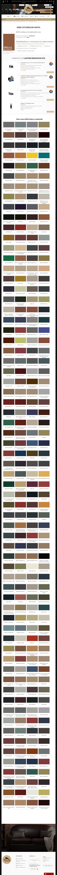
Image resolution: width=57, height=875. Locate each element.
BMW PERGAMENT (32, 601)
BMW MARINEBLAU (8, 519)
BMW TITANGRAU (44, 755)
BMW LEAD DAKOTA (44, 468)
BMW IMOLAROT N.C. (9, 406)
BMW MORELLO (21, 540)
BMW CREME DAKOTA (20, 273)
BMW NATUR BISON (44, 550)
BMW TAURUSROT (44, 745)
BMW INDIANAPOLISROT (44, 406)
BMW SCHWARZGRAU (9, 694)
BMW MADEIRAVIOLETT (32, 499)
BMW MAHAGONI (32, 509)
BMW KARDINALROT (44, 416)
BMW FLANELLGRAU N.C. (32, 334)
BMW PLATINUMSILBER (8, 632)
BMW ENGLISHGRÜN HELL (44, 314)
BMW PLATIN (44, 622)
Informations (42, 16)
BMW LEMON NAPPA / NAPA (44, 478)
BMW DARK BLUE (9, 293)
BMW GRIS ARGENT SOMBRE (44, 375)
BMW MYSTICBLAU (20, 550)
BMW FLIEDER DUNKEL (44, 334)
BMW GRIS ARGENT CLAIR (32, 375)
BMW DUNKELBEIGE (32, 293)
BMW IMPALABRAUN (32, 406)
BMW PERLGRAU (32, 612)
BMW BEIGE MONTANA (44, 180)
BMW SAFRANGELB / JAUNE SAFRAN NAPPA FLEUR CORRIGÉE (32, 654)
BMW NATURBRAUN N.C (20, 560)
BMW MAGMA (44, 499)
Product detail (50, 72)
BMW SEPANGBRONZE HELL (44, 694)
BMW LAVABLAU (44, 457)
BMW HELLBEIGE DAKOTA (44, 386)
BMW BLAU (9, 211)
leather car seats (30, 42)
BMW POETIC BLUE (20, 632)
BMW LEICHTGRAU (20, 478)
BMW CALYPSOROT (20, 231)
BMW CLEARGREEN (9, 262)
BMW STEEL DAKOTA (9, 735)
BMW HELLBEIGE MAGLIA (9, 396)
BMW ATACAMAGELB (32, 160)
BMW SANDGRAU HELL (20, 673)
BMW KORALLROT (8, 457)
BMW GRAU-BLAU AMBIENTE (32, 365)
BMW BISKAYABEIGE (20, 201)
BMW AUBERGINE (8, 170)
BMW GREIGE (8, 375)
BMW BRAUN (20, 221)
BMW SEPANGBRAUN (32, 694)
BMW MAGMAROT (20, 509)
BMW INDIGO (8, 416)
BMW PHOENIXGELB (20, 622)
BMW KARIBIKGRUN (9, 427)
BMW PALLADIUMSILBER (8, 591)
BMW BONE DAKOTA (44, 211)
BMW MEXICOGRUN (32, 519)
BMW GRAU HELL (20, 365)
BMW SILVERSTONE (44, 714)
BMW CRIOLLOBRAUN (9, 283)
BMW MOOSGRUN (8, 540)
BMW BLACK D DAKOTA (32, 201)
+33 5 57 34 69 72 (35, 860)
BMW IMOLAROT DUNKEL (20, 406)
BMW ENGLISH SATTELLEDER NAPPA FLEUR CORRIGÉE (32, 315)
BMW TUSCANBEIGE (44, 776)
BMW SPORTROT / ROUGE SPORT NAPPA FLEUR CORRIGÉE (32, 726)
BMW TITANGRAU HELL (8, 766)
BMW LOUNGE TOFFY (21, 499)
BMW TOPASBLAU (32, 766)
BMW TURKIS (32, 776)
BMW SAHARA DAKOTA (44, 653)
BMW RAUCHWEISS (20, 642)
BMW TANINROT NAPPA (8, 745)
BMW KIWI (44, 437)
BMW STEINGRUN (20, 735)
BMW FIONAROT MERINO (20, 334)
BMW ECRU (32, 303)
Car (10, 16)
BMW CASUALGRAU (44, 242)
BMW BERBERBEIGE (9, 201)
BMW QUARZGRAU (8, 642)
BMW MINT (44, 519)
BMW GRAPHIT (32, 355)
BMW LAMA (32, 457)
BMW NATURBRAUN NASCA (32, 560)
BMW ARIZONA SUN (20, 160)
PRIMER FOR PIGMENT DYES (27, 103)
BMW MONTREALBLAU (44, 529)
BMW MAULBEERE (20, 519)
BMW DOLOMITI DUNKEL (20, 293)
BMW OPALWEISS (32, 570)
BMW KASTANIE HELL (9, 437)
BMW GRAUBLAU (44, 365)
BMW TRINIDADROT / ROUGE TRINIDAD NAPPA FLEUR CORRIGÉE (8, 777)
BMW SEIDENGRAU (20, 694)
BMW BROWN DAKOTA (44, 221)
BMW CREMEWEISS (44, 273)
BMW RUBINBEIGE (8, 653)
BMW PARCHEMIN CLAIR (32, 591)
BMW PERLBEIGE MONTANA (20, 612)
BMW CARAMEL (9, 242)
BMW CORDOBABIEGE (44, 262)
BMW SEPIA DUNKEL (9, 704)
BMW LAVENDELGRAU (32, 468)
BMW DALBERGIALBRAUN (44, 283)
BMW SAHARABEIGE (9, 663)
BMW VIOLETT (44, 786)
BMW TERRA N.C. (9, 755)
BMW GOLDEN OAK (8, 355)
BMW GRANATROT (20, 355)
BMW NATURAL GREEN (8, 560)
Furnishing (17, 16)
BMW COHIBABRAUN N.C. (32, 262)
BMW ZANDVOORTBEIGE (20, 807)
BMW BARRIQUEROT (44, 170)
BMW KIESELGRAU (32, 437)
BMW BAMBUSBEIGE (20, 170)
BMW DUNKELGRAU (9, 303)
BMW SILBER (44, 704)
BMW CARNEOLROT (32, 242)
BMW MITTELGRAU (8, 529)
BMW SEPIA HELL (20, 704)
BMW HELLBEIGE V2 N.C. (32, 396)
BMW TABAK (44, 735)
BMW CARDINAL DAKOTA (20, 242)
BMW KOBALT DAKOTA (32, 447)
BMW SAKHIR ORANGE (20, 663)
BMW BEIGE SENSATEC (20, 180)
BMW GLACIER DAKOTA (32, 344)
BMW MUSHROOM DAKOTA (44, 540)
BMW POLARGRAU (32, 632)
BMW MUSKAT (9, 550)
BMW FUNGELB (20, 344)
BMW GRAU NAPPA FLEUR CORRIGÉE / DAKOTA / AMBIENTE (44, 356)
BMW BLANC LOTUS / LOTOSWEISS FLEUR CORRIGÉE (44, 202)
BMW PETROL (44, 612)
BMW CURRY (20, 283)
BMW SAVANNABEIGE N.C (32, 683)
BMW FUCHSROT (9, 344)
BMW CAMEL (44, 231)
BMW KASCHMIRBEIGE (32, 427)
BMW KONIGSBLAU (44, 447)
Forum (37, 16)
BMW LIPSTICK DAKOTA (44, 488)
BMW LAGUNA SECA (20, 457)
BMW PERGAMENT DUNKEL (44, 601)
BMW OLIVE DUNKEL (9, 570)
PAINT (47, 46)
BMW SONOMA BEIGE (20, 725)
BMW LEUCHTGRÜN (9, 488)
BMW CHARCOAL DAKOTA (32, 252)
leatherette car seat (39, 42)
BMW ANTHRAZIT (20, 149)
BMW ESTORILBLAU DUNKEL (20, 324)
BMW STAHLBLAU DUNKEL (44, 725)
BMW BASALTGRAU (8, 180)
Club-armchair (25, 16)
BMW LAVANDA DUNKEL (20, 468)
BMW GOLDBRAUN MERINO (44, 344)
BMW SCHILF (44, 683)
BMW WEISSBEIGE (44, 796)
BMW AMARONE (20, 139)
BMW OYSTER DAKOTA (44, 570)
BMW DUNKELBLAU (44, 293)
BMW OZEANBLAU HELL (44, 581)
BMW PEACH (20, 601)
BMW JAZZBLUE (32, 416)
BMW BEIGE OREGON (9, 190)
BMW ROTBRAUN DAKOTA (44, 642)
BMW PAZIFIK (8, 601)
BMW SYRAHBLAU (32, 735)
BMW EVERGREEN (44, 324)
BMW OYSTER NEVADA (20, 581)
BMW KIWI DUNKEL (8, 447)
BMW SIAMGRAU (32, 704)
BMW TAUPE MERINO (32, 745)
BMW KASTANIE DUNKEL (44, 427)
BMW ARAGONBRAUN (9, 160)
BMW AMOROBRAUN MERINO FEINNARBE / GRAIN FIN (44, 140)
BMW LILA (32, 488)
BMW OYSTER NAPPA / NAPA (8, 581)
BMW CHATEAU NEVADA (44, 252)
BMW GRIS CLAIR (9, 386)
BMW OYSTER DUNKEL (32, 581)
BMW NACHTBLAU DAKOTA (32, 550)
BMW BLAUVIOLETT (20, 211)
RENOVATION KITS (22, 46)
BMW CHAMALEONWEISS (9, 252)
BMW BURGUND (9, 231)
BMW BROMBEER (32, 221)
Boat (31, 16)
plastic (49, 42)
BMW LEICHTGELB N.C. (8, 478)
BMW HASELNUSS (20, 386)
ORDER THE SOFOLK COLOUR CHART (26, 50)
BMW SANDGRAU (9, 673)
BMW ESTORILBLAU (9, 324)
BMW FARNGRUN (9, 334)
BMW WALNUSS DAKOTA (8, 796)
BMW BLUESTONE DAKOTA (32, 211)
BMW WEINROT (20, 796)
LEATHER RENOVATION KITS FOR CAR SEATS (31, 90)
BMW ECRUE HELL (44, 303)
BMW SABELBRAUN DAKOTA (20, 653)
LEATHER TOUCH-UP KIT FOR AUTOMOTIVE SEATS (33, 62)
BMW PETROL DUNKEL (9, 622)
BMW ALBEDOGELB (44, 129)
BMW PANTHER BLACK (20, 591)
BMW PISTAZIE (32, 622)
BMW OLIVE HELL (20, 570)
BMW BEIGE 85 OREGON (32, 190)
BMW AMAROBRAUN (9, 139)
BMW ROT (32, 642)
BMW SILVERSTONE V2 (8, 725)
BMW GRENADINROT (20, 375)
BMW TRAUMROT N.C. (44, 766)
